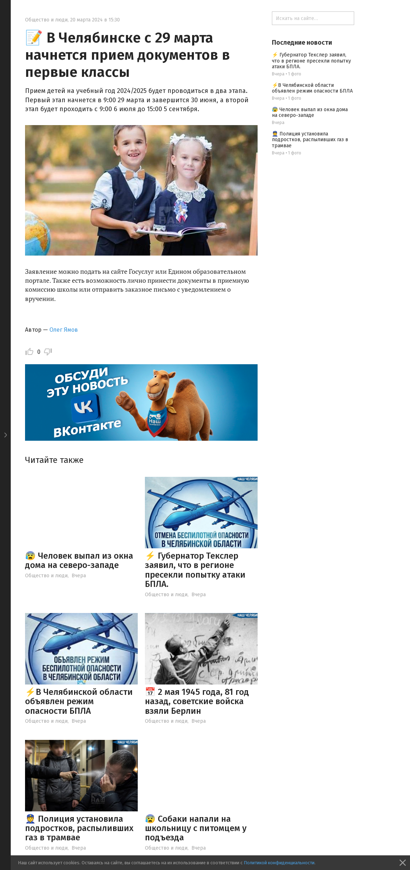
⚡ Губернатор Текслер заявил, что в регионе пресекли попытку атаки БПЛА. (195, 570)
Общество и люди (46, 20)
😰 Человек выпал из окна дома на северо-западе (79, 560)
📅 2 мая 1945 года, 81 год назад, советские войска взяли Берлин (197, 701)
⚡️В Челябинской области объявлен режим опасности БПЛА (79, 701)
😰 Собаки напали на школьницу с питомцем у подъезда (196, 828)
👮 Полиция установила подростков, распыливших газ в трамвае (79, 828)
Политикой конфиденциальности (279, 862)
